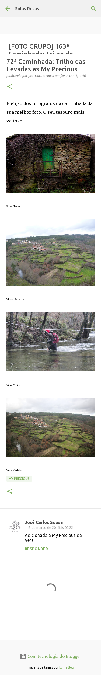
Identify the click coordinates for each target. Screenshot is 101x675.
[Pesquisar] (93, 8)
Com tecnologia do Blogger (50, 656)
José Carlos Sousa (44, 522)
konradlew (66, 667)
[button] (9, 87)
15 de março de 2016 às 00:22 (50, 527)
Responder (36, 549)
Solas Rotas (27, 8)
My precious (19, 478)
